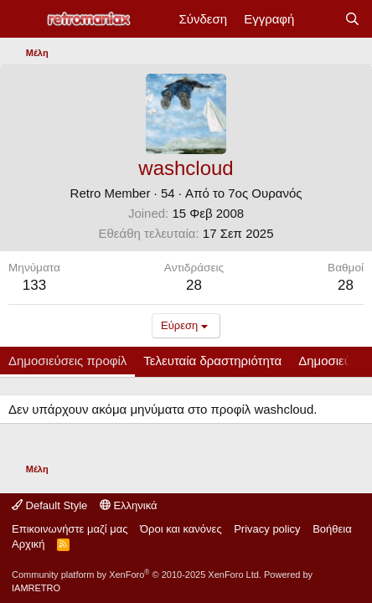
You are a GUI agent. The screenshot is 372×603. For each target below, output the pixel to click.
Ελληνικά (129, 505)
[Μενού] (23, 19)
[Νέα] (318, 18)
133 (34, 285)
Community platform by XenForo (136, 575)
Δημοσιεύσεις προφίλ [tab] (67, 360)
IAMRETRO (36, 588)
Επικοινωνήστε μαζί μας (69, 529)
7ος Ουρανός (265, 193)
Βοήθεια (332, 529)
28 (346, 285)
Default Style (49, 505)
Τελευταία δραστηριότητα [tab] (212, 360)
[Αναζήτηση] (352, 18)
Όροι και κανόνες (181, 529)
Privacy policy (267, 529)
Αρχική (28, 544)
